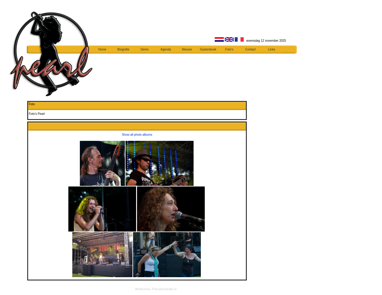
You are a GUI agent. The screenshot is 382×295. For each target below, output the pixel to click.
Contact (250, 49)
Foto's (229, 49)
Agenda (166, 49)
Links (271, 49)
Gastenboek (208, 49)
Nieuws (187, 49)
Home (102, 49)
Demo (145, 49)
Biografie (123, 49)
